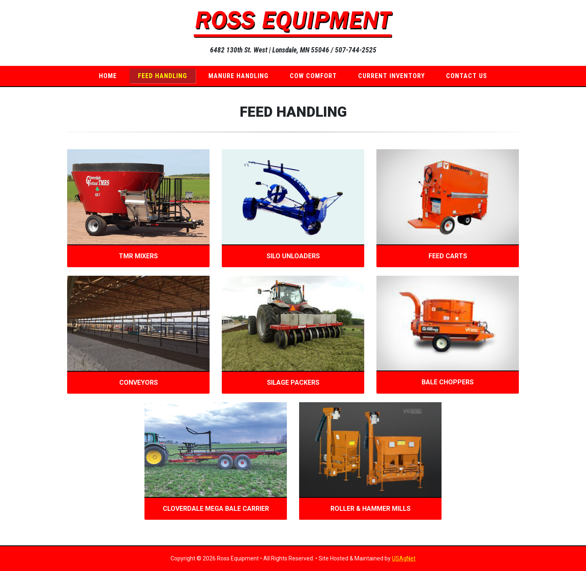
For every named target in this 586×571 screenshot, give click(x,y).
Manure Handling (238, 76)
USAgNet (403, 558)
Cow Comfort (313, 76)
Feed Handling (162, 76)
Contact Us (466, 76)
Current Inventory (391, 76)
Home (108, 76)
